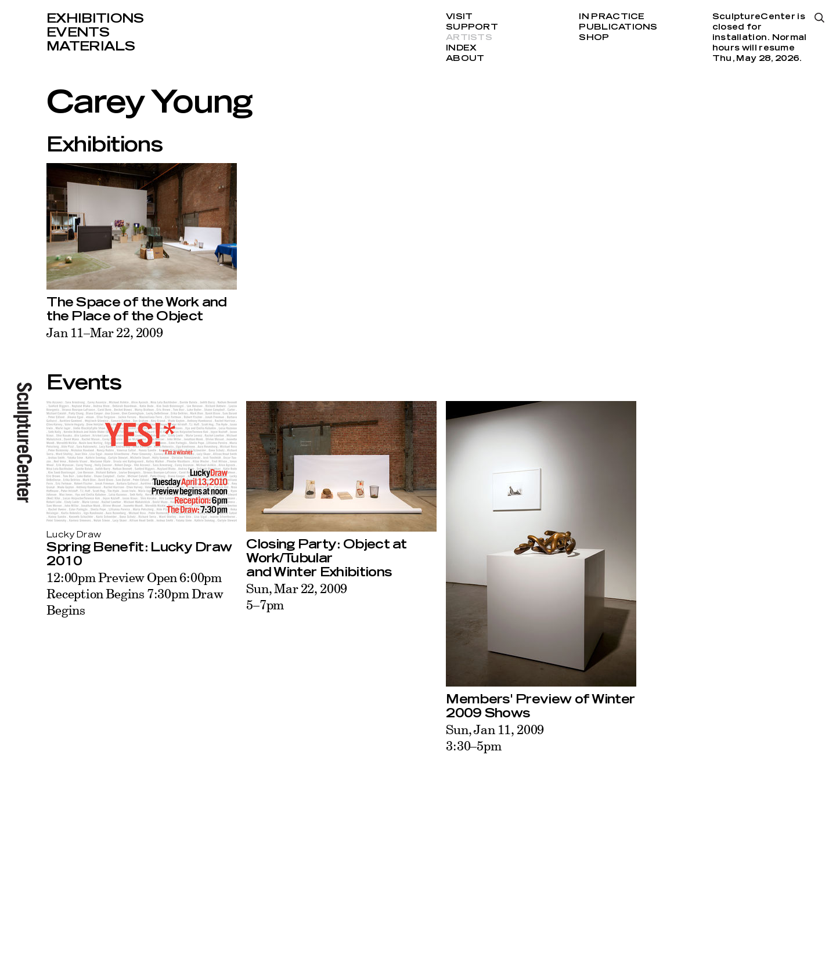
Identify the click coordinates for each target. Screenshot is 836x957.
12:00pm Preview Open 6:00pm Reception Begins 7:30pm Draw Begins (135, 593)
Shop (594, 38)
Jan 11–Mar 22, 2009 (104, 332)
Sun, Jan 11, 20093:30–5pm (495, 737)
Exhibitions (95, 18)
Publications (618, 27)
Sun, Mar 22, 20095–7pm (296, 596)
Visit (459, 17)
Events (77, 32)
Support (472, 27)
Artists (469, 38)
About (465, 59)
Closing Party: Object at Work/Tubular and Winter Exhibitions (326, 558)
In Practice (611, 17)
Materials (90, 46)
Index (461, 48)
